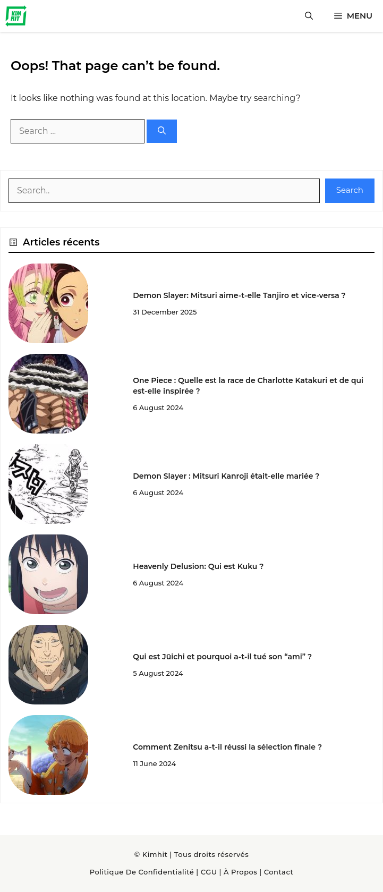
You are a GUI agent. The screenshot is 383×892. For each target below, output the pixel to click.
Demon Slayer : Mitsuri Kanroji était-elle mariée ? (226, 476)
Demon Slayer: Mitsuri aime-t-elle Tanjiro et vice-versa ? (239, 295)
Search (349, 190)
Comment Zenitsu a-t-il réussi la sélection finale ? (227, 747)
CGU (209, 872)
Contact (279, 872)
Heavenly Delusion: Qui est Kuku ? (198, 566)
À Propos (240, 872)
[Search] (162, 131)
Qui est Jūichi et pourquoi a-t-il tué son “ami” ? (222, 656)
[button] (309, 16)
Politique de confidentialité (142, 872)
